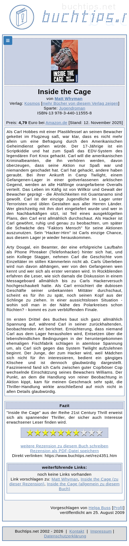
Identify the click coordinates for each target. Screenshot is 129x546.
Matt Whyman (68, 98)
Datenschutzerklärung (65, 536)
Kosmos (32, 103)
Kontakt (76, 531)
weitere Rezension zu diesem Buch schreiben (64, 446)
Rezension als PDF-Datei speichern (64, 450)
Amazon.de (56, 122)
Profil (118, 507)
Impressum (101, 531)
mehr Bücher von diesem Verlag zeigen (80, 103)
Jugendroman (72, 108)
